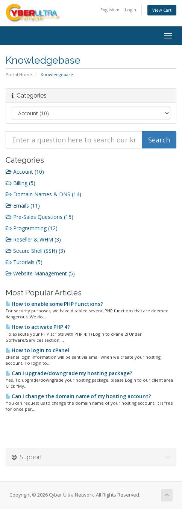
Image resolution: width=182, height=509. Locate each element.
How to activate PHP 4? (38, 327)
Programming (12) (32, 228)
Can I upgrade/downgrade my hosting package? (69, 373)
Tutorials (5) (24, 262)
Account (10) (25, 171)
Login (130, 9)
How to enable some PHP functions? (54, 304)
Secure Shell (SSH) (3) (35, 250)
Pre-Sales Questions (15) (39, 216)
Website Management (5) (40, 273)
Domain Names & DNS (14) (43, 194)
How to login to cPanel (37, 350)
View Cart (161, 10)
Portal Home (19, 74)
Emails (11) (23, 205)
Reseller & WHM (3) (33, 239)
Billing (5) (20, 182)
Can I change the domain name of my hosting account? (78, 396)
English (109, 9)
